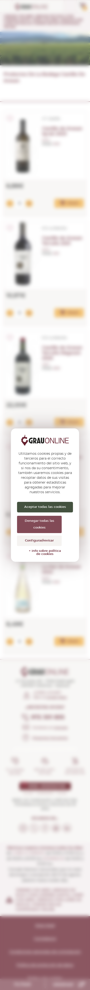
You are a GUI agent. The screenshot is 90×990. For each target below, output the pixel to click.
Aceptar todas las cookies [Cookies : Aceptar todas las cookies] (45, 507)
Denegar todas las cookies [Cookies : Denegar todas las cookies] (39, 524)
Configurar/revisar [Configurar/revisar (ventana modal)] (39, 540)
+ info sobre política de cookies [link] (45, 552)
